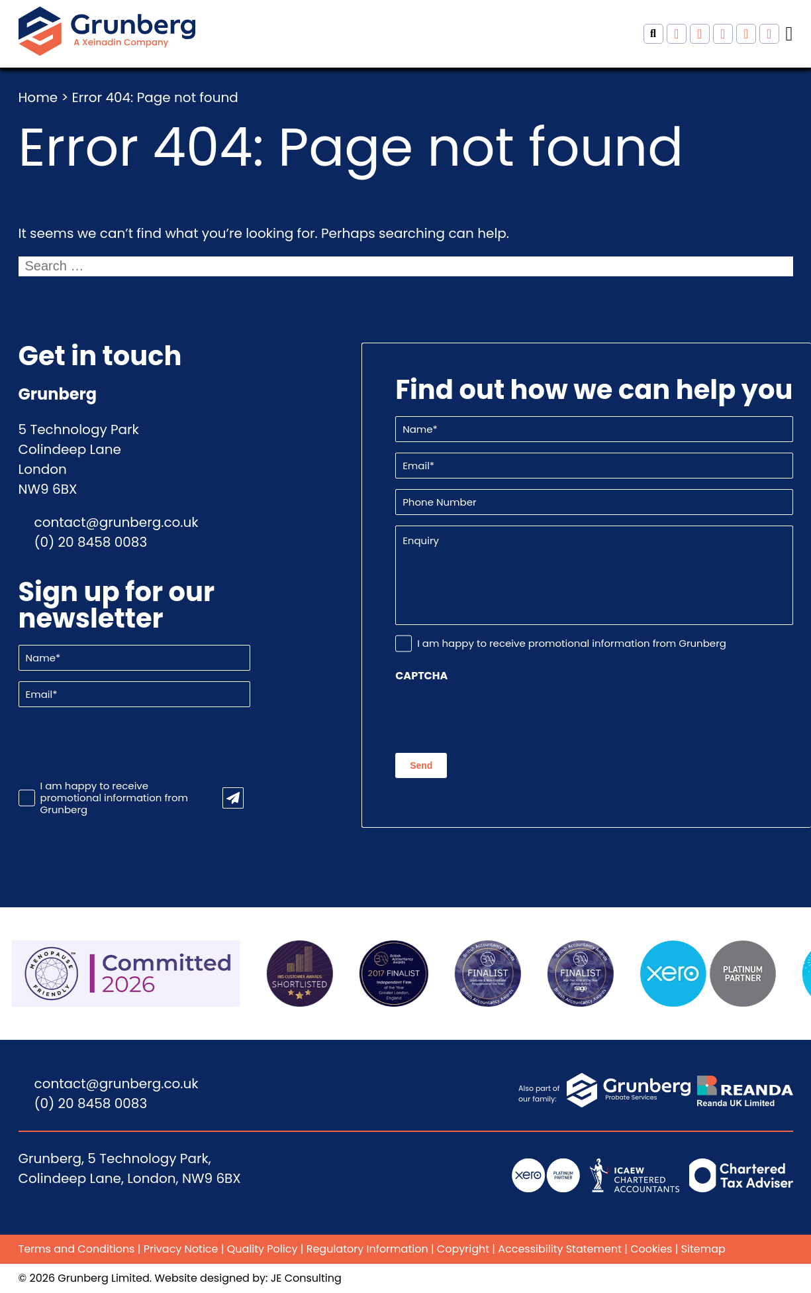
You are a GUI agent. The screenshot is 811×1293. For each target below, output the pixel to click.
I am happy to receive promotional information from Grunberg (114, 798)
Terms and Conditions (77, 1249)
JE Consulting (306, 1278)
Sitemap (703, 1249)
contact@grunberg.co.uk (116, 522)
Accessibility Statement (560, 1249)
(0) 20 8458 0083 (91, 542)
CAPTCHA (421, 676)
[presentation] (119, 743)
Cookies (651, 1249)
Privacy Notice (181, 1249)
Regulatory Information (367, 1249)
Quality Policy (262, 1249)
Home (38, 97)
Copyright (463, 1249)
